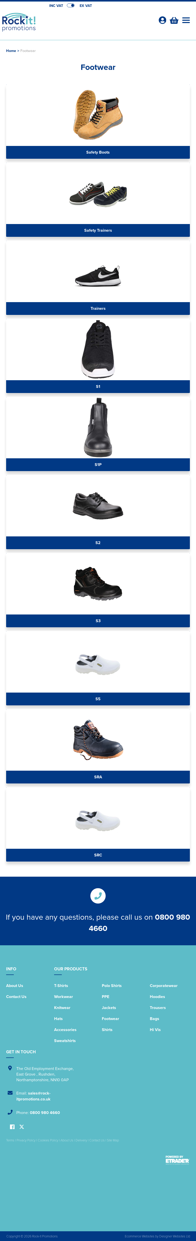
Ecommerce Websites (139, 1236)
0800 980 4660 (45, 1113)
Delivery (81, 1140)
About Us (14, 986)
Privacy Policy (26, 1140)
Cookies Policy (48, 1140)
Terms (10, 1140)
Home (11, 50)
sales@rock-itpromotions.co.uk (33, 1096)
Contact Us (16, 997)
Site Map (113, 1140)
